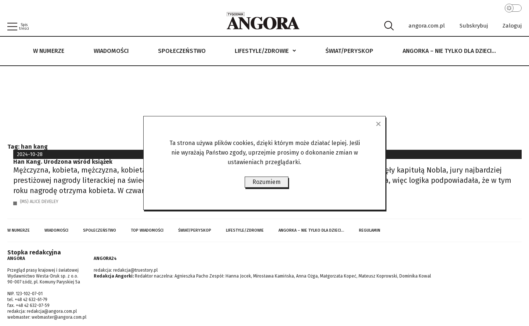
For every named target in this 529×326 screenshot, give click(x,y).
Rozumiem (266, 181)
